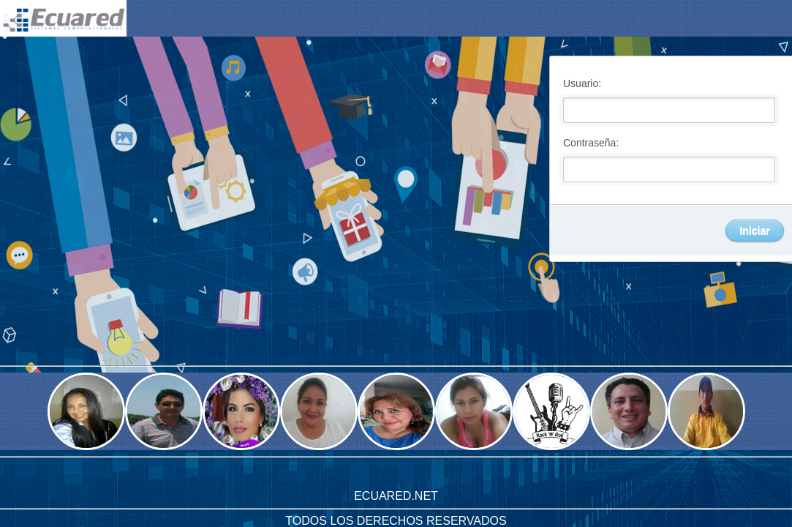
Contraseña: (591, 142)
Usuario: (582, 83)
